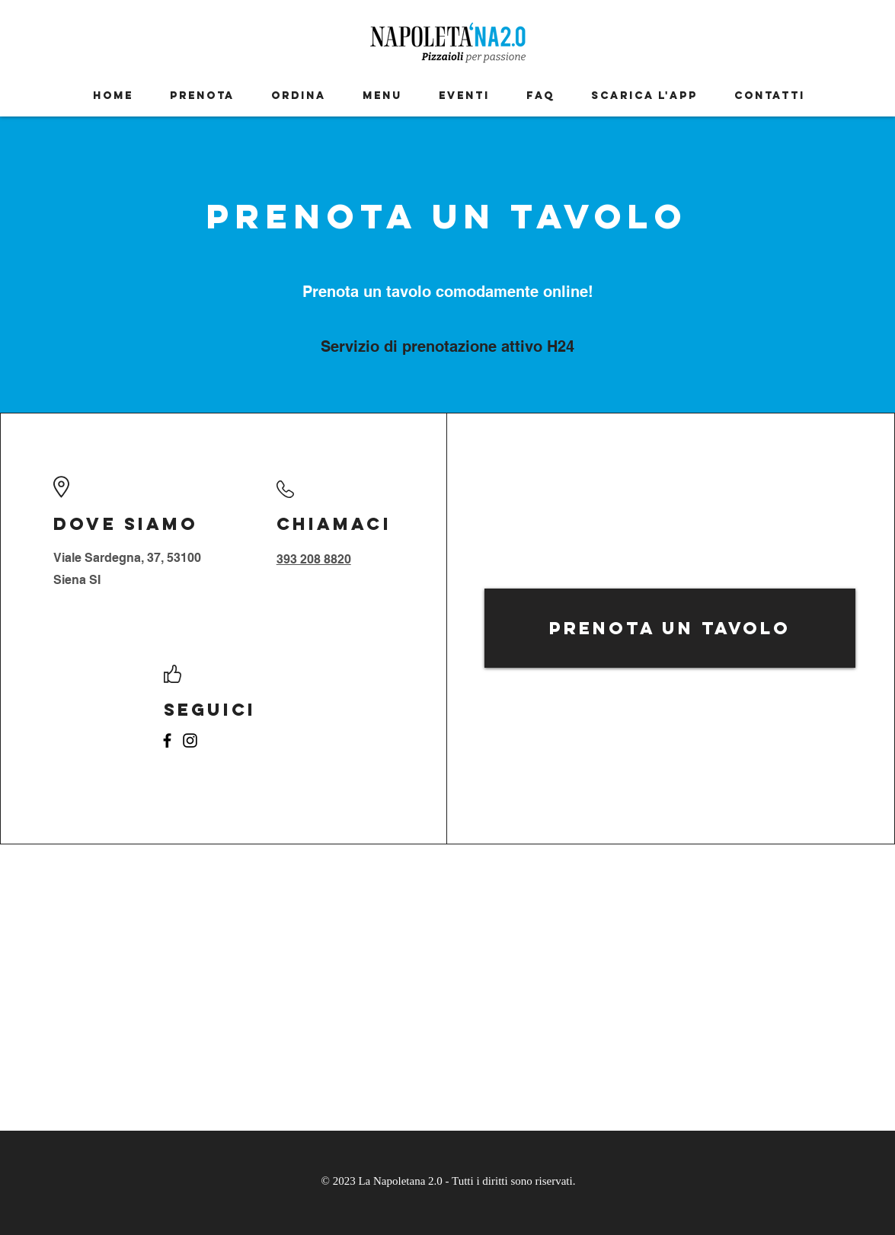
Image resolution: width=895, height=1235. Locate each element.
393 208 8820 (313, 559)
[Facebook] (167, 740)
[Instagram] (190, 740)
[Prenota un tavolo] (669, 628)
